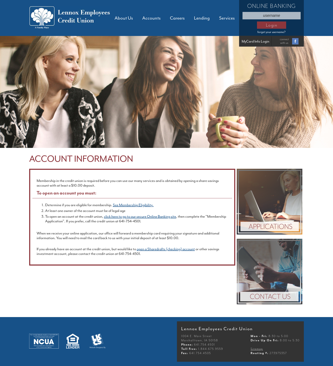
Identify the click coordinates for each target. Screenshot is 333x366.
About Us (124, 18)
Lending (202, 18)
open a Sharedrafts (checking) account (166, 249)
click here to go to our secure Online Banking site (140, 216)
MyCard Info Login (255, 41)
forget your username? (271, 32)
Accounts (151, 18)
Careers (177, 18)
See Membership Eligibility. (133, 205)
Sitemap (257, 349)
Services (227, 18)
